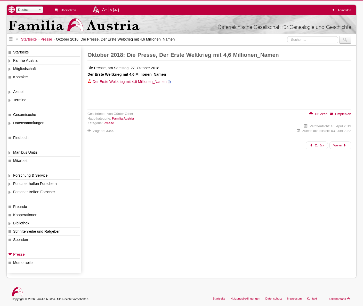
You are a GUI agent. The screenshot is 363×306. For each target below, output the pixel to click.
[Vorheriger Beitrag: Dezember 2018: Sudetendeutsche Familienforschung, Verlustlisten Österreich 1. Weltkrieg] (317, 145)
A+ (104, 9)
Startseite (21, 52)
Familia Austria (25, 60)
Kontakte (20, 77)
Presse (19, 254)
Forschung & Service (30, 175)
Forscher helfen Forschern (35, 184)
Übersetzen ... (70, 10)
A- (115, 10)
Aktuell (18, 92)
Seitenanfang (339, 298)
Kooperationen (25, 215)
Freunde (20, 207)
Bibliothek (21, 223)
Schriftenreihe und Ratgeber (36, 231)
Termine (19, 100)
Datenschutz (273, 298)
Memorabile (23, 263)
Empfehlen (340, 114)
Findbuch (20, 138)
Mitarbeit (20, 161)
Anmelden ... (344, 10)
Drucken (318, 114)
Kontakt (312, 298)
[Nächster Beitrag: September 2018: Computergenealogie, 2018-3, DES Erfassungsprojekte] (340, 145)
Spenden (20, 240)
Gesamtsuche (24, 115)
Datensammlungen (28, 123)
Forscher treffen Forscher (34, 192)
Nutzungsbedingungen (245, 298)
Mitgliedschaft (24, 69)
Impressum (294, 298)
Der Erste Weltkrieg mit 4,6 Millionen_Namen (130, 82)
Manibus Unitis (25, 152)
